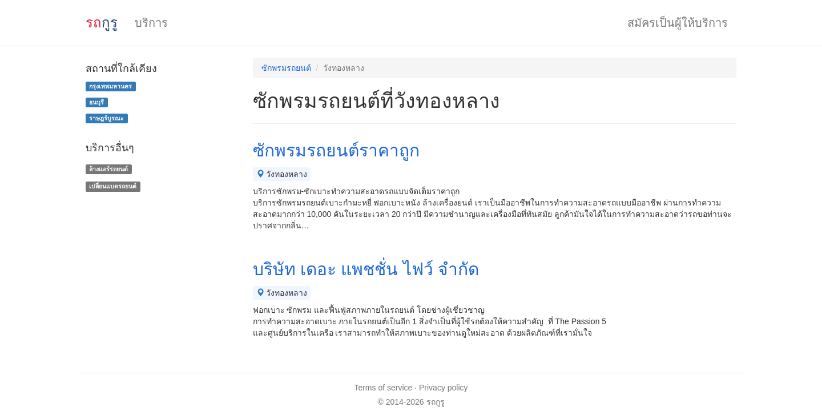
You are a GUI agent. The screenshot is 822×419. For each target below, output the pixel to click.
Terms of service (383, 387)
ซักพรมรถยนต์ (286, 67)
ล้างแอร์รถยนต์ (108, 169)
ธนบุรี (96, 102)
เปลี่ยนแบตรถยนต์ (112, 186)
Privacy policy (443, 387)
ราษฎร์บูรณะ (106, 118)
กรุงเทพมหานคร (110, 86)
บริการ (151, 23)
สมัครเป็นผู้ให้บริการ (677, 23)
